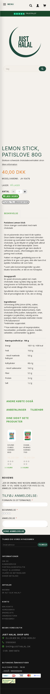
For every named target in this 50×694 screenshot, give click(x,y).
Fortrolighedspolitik (13, 567)
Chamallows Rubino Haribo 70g (27, 448)
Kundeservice (9, 564)
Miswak (6, 590)
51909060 (11, 642)
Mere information (9, 164)
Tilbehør (36, 409)
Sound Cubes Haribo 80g (11, 448)
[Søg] (42, 68)
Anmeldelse (8, 518)
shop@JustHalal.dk (18, 646)
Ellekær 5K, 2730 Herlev (21, 638)
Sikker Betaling (10, 576)
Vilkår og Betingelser (14, 573)
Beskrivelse (11, 213)
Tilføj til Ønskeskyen (15, 202)
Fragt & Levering (11, 570)
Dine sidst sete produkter (17, 420)
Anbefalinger (16, 409)
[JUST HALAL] (25, 41)
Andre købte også (19, 401)
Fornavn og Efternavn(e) (16, 500)
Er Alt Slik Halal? (11, 593)
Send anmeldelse (13, 531)
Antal (6, 191)
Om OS (5, 561)
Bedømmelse (9, 510)
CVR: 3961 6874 (11, 651)
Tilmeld (43, 545)
